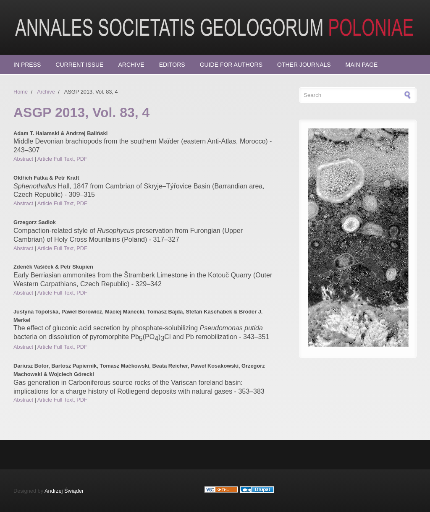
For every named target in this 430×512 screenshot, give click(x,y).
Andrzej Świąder (64, 491)
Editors (172, 64)
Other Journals (304, 64)
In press (27, 64)
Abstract (23, 159)
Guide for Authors (231, 64)
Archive (131, 64)
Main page (362, 64)
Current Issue (79, 64)
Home (20, 92)
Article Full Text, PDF (62, 159)
